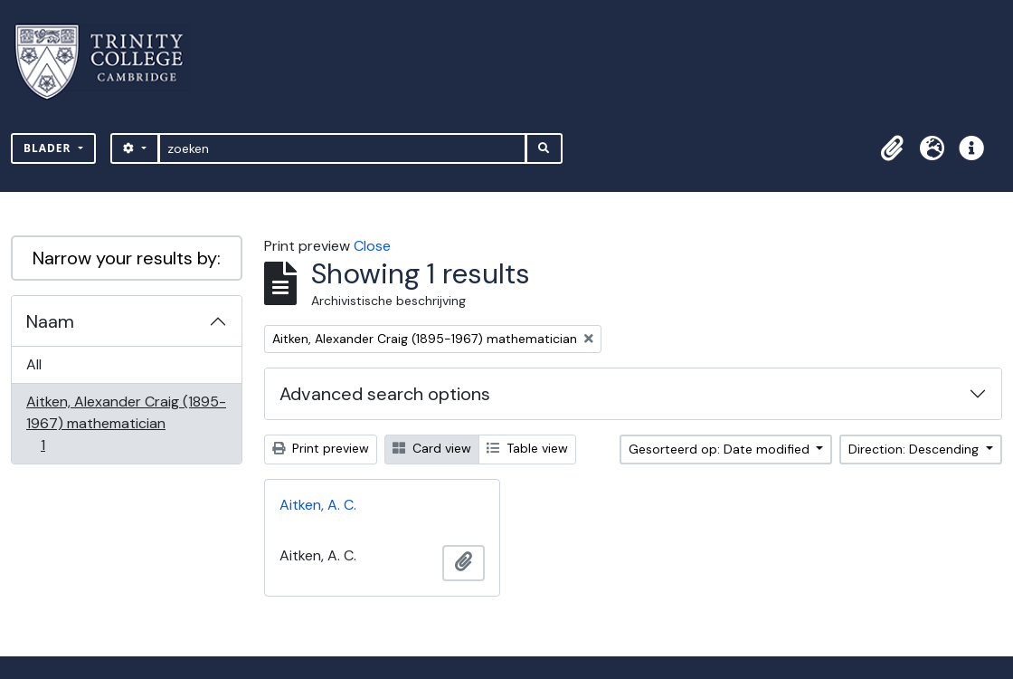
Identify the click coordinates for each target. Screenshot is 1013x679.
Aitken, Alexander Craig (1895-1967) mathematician (125, 423)
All (34, 364)
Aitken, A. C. (317, 504)
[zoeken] (342, 148)
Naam (50, 321)
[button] (892, 148)
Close (372, 245)
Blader (49, 148)
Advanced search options (384, 394)
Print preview (320, 448)
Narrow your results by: (127, 258)
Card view (432, 448)
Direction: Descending (915, 449)
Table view (527, 448)
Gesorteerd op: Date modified (721, 449)
